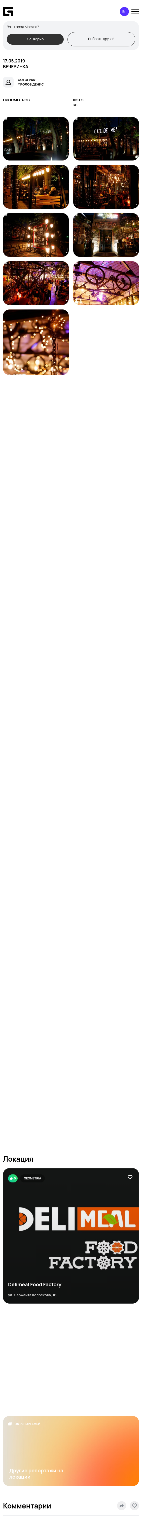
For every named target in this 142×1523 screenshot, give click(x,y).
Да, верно (35, 38)
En (124, 11)
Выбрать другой (101, 38)
